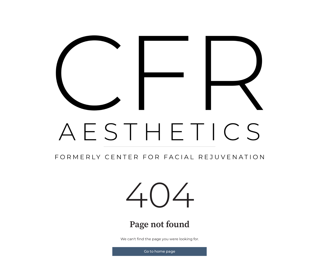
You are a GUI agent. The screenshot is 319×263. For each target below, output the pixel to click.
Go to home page (159, 251)
